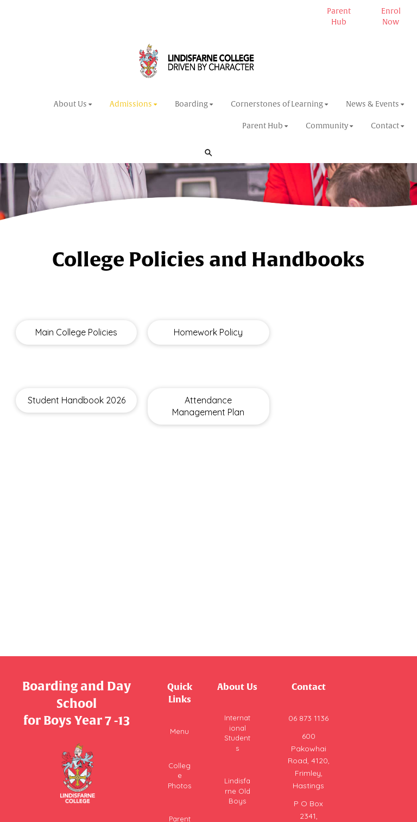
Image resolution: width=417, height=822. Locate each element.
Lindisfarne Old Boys (237, 790)
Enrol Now (391, 17)
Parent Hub (339, 17)
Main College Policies (76, 332)
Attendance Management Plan (208, 406)
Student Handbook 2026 (76, 400)
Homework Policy (208, 332)
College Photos (179, 775)
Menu (179, 731)
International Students (237, 732)
